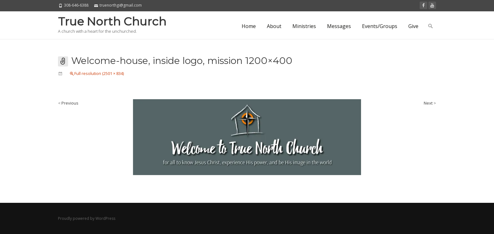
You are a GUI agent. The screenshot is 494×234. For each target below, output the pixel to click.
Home (249, 26)
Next (430, 103)
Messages (339, 26)
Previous (68, 103)
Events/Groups (379, 26)
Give (413, 26)
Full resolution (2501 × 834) (99, 73)
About (274, 26)
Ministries (304, 26)
